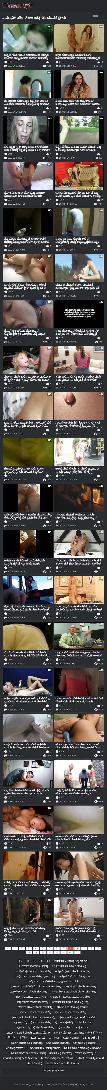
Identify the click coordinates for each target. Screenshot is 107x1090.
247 (70, 952)
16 (43, 952)
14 (29, 952)
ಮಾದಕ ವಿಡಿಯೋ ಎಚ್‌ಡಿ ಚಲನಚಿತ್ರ (28, 1053)
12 (91, 948)
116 (41, 961)
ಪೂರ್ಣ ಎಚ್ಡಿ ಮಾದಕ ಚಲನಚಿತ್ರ (35, 1012)
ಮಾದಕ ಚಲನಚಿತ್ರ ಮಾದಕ (91, 1058)
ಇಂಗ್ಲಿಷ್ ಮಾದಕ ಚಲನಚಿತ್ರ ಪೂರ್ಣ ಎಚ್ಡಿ (35, 976)
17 (49, 952)
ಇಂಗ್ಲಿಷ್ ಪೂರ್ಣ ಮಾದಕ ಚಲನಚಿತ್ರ (33, 971)
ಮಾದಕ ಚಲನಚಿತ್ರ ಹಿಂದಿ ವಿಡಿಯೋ (20, 1058)
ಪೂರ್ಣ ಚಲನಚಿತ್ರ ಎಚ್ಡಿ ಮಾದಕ (73, 1027)
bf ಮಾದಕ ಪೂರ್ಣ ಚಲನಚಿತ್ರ (33, 966)
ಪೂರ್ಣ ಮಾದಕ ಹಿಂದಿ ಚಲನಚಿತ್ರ (27, 1043)
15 (36, 952)
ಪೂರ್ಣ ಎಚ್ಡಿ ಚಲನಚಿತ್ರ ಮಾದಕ (72, 1007)
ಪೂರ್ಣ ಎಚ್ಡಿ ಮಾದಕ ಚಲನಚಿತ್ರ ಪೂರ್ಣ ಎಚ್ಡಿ (33, 1017)
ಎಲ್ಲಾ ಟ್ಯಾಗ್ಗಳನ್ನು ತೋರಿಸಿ (53, 1070)
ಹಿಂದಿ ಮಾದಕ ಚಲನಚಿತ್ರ (58, 1043)
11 (84, 948)
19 (64, 952)
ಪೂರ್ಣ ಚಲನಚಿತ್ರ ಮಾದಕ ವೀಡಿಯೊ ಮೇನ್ (28, 1032)
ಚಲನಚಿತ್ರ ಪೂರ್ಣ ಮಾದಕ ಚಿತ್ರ (31, 996)
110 (27, 961)
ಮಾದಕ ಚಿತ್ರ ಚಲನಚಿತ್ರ (60, 1053)
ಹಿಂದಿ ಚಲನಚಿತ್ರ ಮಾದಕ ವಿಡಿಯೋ (58, 1058)
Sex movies (53, 1037)
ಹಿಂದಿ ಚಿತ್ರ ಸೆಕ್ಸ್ (35, 1063)
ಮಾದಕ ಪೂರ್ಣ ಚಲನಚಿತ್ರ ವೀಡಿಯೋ (82, 1048)
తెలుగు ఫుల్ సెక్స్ (91, 1037)
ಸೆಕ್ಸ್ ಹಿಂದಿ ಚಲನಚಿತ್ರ (73, 1032)
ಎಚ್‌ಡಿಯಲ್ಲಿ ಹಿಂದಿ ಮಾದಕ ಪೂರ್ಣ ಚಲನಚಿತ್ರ (73, 991)
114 (34, 961)
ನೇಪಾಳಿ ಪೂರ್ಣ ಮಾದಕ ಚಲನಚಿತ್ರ (35, 1007)
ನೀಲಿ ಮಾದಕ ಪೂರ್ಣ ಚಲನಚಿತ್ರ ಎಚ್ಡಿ (70, 1002)
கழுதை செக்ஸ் (71, 1037)
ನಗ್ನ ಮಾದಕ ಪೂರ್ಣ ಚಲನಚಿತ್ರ (32, 1002)
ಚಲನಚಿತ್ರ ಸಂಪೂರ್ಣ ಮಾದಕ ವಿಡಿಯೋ (70, 996)
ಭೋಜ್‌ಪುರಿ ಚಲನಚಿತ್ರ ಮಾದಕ (45, 1048)
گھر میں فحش (37, 1037)
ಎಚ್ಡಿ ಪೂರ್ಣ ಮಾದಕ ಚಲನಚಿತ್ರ (80, 986)
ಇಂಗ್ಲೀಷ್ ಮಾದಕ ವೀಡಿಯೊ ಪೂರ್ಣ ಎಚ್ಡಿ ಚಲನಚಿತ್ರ (35, 986)
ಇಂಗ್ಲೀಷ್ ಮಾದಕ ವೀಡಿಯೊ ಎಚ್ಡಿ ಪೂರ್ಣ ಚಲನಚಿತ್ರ (53, 981)
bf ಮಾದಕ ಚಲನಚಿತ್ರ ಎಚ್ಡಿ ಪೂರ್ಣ (70, 961)
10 (77, 948)
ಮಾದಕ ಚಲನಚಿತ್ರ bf (85, 1053)
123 (48, 961)
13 (98, 948)
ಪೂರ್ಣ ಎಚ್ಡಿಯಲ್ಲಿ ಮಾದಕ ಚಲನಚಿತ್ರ (77, 1017)
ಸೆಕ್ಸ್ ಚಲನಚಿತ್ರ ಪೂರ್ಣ (84, 1043)
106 (20, 961)
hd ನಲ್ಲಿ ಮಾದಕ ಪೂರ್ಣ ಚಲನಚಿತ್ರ (69, 966)
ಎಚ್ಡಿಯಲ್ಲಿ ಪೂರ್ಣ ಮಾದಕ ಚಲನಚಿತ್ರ (28, 991)
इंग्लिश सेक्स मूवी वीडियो (16, 1037)
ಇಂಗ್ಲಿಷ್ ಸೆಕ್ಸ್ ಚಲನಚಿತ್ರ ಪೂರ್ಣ (74, 976)
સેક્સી (57, 1032)
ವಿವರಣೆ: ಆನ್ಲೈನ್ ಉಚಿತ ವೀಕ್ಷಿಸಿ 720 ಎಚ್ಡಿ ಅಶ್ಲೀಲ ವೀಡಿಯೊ (42, 1084)
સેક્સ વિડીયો (93, 1032)
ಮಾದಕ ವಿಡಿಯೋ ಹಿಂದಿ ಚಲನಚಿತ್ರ (62, 1063)
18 (57, 952)
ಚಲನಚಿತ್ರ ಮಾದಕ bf (16, 1048)
